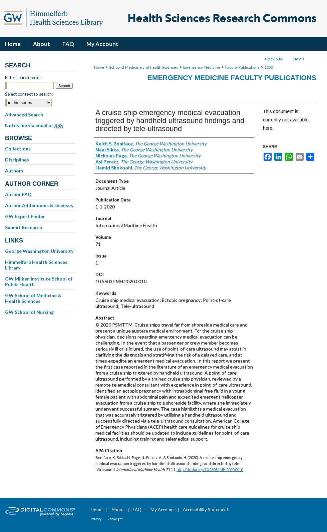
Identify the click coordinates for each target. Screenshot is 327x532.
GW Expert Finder (25, 216)
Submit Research (23, 227)
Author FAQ (18, 194)
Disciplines (17, 159)
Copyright (115, 519)
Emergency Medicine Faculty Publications (231, 77)
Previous (274, 59)
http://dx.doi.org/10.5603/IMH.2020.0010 (210, 469)
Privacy (96, 519)
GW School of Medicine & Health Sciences (33, 298)
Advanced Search (24, 114)
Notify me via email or (34, 125)
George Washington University (39, 251)
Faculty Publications (242, 67)
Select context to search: (29, 94)
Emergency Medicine (201, 67)
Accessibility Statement (205, 509)
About (117, 509)
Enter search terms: (23, 77)
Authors (14, 170)
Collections (18, 148)
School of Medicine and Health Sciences (143, 67)
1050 (269, 67)
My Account (162, 509)
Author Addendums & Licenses (39, 205)
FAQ (137, 509)
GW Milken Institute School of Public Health (38, 281)
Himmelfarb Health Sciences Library (36, 265)
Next (297, 59)
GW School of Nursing (29, 312)
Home (99, 67)
